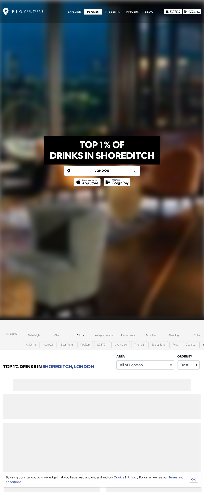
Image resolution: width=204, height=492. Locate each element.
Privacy (133, 477)
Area (120, 356)
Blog (149, 11)
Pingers (132, 11)
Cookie (119, 477)
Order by (184, 356)
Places (93, 11)
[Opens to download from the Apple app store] (173, 11)
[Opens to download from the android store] (192, 11)
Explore (74, 11)
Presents (112, 11)
